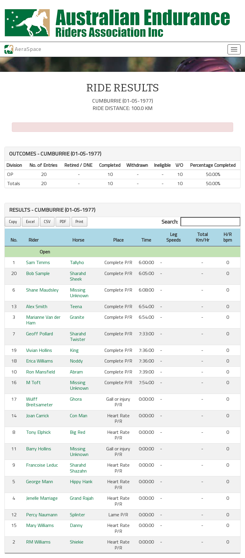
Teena (76, 306)
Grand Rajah (82, 498)
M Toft (33, 382)
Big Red (77, 432)
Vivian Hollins (39, 350)
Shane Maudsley (42, 289)
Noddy (76, 360)
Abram (76, 371)
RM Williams (38, 541)
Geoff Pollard (39, 333)
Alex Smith (36, 306)
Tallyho (77, 262)
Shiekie (76, 541)
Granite (77, 317)
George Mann (39, 481)
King (74, 350)
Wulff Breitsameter (39, 401)
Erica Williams (39, 360)
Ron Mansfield (40, 371)
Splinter (77, 514)
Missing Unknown (79, 292)
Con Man (78, 415)
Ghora (76, 398)
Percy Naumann (41, 514)
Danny (76, 525)
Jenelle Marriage (42, 498)
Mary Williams (40, 525)
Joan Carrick (37, 415)
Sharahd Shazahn (78, 467)
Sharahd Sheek (78, 276)
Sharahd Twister (78, 336)
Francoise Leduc (42, 464)
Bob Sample (38, 273)
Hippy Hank (81, 481)
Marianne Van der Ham (43, 319)
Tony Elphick (38, 432)
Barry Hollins (38, 448)
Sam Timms (38, 262)
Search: (201, 222)
